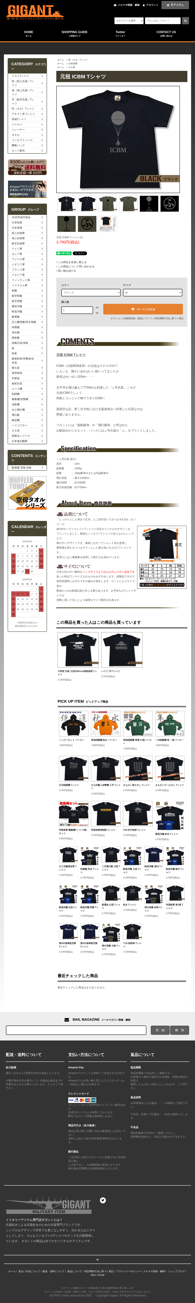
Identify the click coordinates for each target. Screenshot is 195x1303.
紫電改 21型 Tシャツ (111, 906)
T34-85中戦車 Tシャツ (134, 830)
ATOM (101, 1275)
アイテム (174, 5)
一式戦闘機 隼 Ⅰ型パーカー (169, 740)
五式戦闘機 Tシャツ (69, 785)
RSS (93, 1275)
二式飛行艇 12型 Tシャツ (111, 868)
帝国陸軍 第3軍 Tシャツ (174, 906)
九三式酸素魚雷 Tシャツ (68, 868)
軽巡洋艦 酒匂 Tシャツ (153, 868)
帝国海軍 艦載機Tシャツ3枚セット (73, 832)
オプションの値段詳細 (123, 318)
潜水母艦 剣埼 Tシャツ (153, 909)
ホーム (60, 60)
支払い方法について (29, 1271)
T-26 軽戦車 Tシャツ (132, 945)
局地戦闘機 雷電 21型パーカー (137, 742)
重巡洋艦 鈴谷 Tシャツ (166, 834)
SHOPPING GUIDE (74, 34)
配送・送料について (54, 1271)
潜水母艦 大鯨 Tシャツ (111, 947)
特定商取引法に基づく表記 (169, 318)
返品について (144, 318)
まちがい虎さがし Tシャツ (136, 785)
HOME (29, 34)
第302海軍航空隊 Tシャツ (67, 945)
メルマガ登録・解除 (129, 5)
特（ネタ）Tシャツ (78, 60)
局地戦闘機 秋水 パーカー (104, 740)
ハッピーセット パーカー (71, 740)
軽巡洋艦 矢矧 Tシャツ (68, 909)
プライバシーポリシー (128, 1271)
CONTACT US (166, 34)
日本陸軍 (72, 63)
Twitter (120, 34)
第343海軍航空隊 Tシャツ (89, 945)
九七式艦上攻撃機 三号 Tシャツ (105, 787)
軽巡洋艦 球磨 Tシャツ (89, 909)
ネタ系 (71, 67)
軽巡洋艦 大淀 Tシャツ (132, 871)
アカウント (152, 5)
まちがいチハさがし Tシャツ (169, 785)
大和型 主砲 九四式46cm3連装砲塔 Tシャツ (77, 673)
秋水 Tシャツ (129, 904)
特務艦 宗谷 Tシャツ (89, 871)
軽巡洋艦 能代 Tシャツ (175, 871)
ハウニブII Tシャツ (110, 671)
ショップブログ (176, 1271)
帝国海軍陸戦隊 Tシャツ (103, 830)
